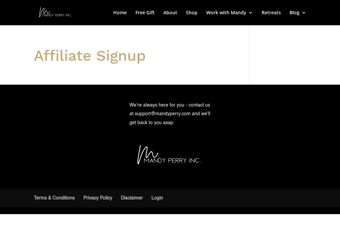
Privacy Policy (97, 198)
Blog (294, 13)
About (170, 13)
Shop (192, 13)
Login (157, 198)
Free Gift (145, 13)
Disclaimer (132, 198)
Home (120, 13)
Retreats (271, 13)
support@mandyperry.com (163, 114)
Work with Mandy (226, 13)
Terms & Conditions (54, 198)
